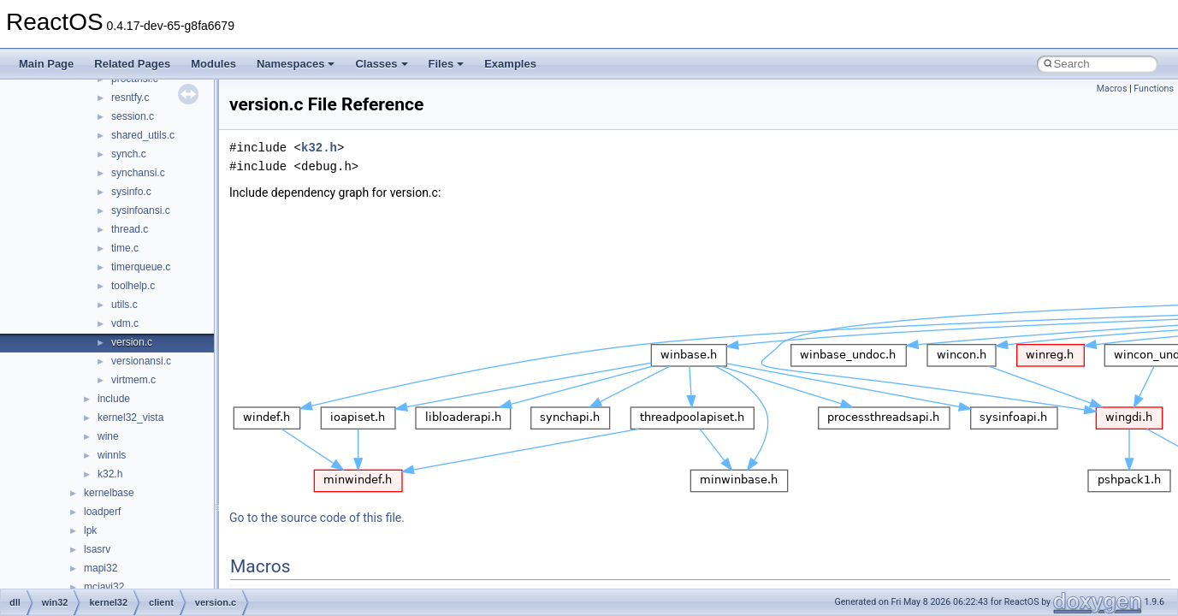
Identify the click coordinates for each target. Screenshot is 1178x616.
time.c (125, 248)
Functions (1154, 88)
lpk (90, 530)
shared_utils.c (143, 135)
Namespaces (296, 63)
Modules (213, 63)
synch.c (128, 154)
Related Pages (132, 63)
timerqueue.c (140, 267)
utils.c (124, 305)
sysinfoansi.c (140, 210)
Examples (510, 63)
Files (447, 63)
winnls (112, 455)
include (114, 399)
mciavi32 (104, 587)
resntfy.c (130, 98)
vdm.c (125, 323)
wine (108, 436)
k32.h (110, 474)
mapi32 (100, 568)
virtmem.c (133, 380)
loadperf (102, 512)
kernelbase (109, 493)
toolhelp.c (133, 286)
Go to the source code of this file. (317, 517)
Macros (1112, 88)
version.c (131, 342)
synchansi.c (138, 173)
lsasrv (97, 549)
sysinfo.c (131, 192)
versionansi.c (141, 361)
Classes (381, 63)
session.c (132, 116)
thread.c (129, 229)
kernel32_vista (130, 418)
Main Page (46, 63)
